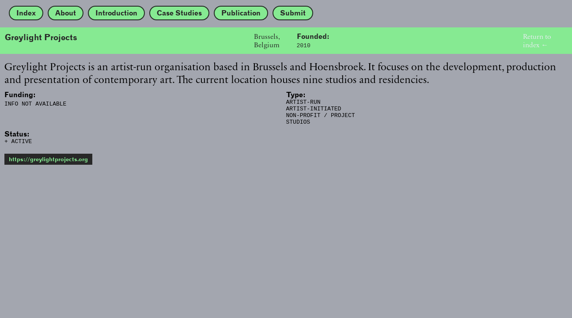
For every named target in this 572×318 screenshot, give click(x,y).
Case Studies (179, 13)
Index (26, 13)
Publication (241, 13)
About (65, 13)
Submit (293, 13)
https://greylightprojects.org (48, 166)
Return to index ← (537, 40)
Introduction (116, 13)
